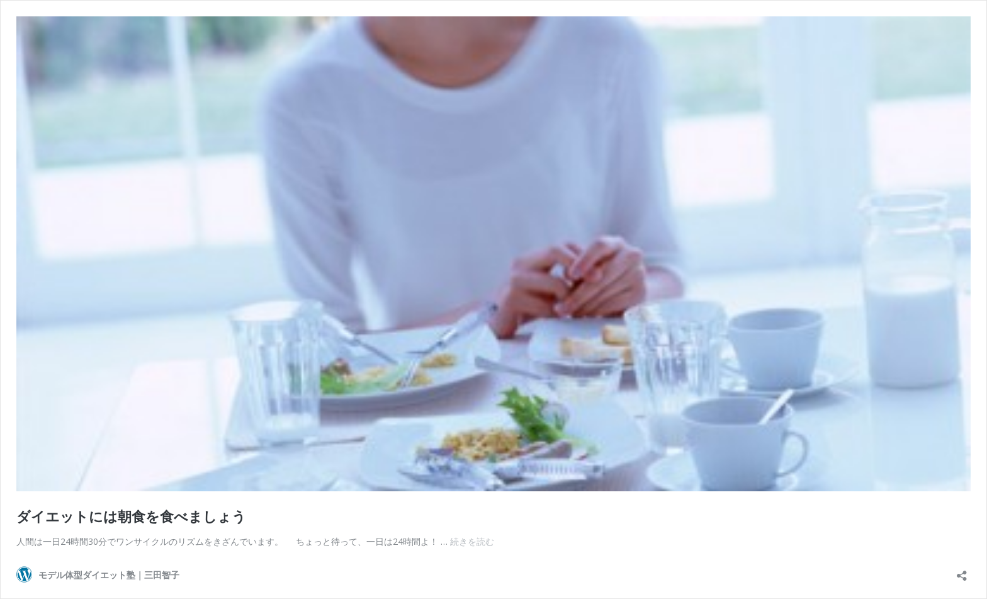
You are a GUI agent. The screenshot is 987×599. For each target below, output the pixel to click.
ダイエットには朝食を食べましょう (131, 515)
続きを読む (472, 541)
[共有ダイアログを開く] (962, 571)
